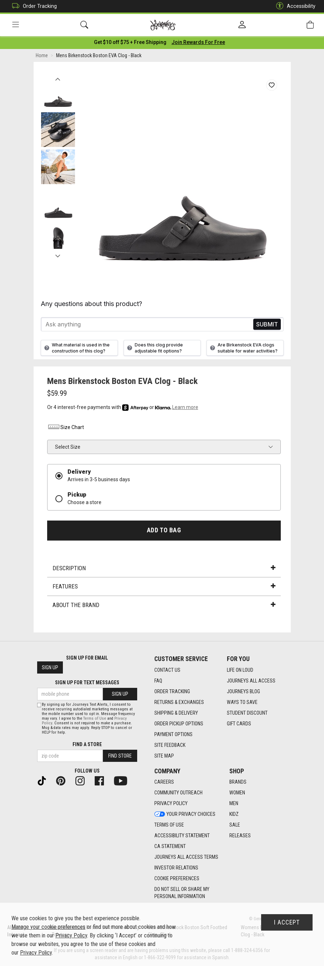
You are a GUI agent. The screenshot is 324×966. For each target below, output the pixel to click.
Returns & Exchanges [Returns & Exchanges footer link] (179, 702)
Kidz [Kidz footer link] (234, 814)
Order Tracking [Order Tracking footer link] (172, 691)
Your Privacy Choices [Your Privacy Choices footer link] (184, 814)
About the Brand (164, 605)
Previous (58, 78)
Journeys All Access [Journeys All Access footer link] (251, 681)
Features (164, 587)
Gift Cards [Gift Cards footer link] (239, 723)
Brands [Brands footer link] (237, 782)
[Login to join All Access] (130, 42)
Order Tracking (33, 6)
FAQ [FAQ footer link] (158, 681)
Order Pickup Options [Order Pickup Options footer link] (178, 723)
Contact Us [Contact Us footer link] (167, 670)
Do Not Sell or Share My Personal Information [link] (181, 893)
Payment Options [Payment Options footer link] (173, 734)
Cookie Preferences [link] (176, 879)
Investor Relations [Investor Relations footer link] (176, 868)
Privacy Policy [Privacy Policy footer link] (171, 804)
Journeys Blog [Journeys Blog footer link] (243, 691)
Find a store (87, 744)
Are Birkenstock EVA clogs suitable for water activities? (243, 348)
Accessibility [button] (294, 6)
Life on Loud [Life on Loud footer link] (240, 670)
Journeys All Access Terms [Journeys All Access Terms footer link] (186, 857)
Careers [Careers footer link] (164, 782)
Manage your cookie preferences (48, 926)
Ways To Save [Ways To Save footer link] (242, 702)
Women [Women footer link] (237, 793)
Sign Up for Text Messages (87, 683)
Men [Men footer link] (233, 804)
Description (164, 569)
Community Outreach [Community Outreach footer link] (178, 793)
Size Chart (65, 428)
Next (58, 255)
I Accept (287, 922)
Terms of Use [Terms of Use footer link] (169, 825)
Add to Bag (164, 530)
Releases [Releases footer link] (240, 836)
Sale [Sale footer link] (234, 825)
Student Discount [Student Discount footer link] (247, 713)
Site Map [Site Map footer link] (164, 756)
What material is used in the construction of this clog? (76, 348)
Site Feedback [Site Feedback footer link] (169, 745)
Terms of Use (94, 718)
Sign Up (50, 668)
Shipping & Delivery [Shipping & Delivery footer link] (176, 713)
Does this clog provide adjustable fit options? (154, 348)
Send (267, 325)
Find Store (120, 756)
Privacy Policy (71, 935)
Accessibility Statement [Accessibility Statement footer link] (182, 836)
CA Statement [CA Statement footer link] (170, 846)
